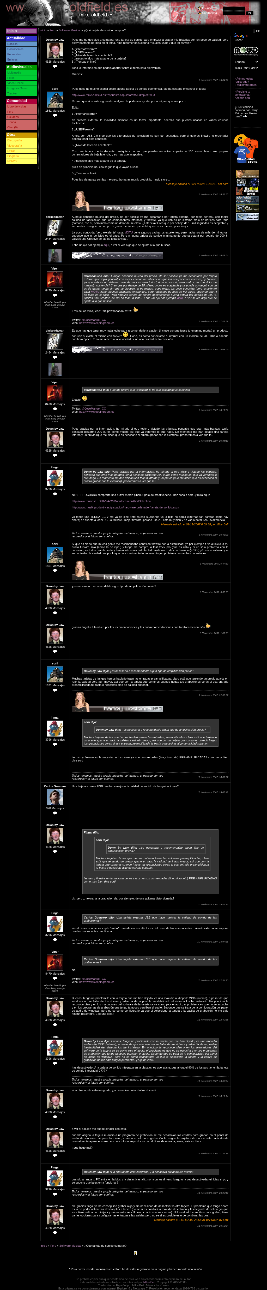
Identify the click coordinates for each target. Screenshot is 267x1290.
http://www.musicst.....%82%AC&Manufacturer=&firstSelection (111, 501)
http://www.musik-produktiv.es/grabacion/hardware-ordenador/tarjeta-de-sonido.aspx (125, 507)
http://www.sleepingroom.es (96, 323)
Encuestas (14, 54)
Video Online (15, 83)
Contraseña (209, 12)
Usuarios (13, 116)
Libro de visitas (16, 106)
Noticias (12, 43)
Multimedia (14, 72)
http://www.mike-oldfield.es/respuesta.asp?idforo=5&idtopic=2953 (113, 95)
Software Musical (70, 30)
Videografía (14, 145)
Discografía (14, 140)
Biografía (13, 156)
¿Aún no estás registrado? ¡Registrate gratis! (246, 81)
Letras (11, 150)
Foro (10, 111)
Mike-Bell (149, 1282)
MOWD (12, 161)
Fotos (11, 77)
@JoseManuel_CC (94, 319)
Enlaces (12, 59)
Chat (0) (12, 127)
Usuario (207, 8)
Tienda (11, 122)
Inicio (12, 31)
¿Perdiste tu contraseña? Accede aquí (243, 94)
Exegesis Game (17, 88)
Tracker (12, 93)
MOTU (128, 232)
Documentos (15, 49)
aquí (106, 245)
